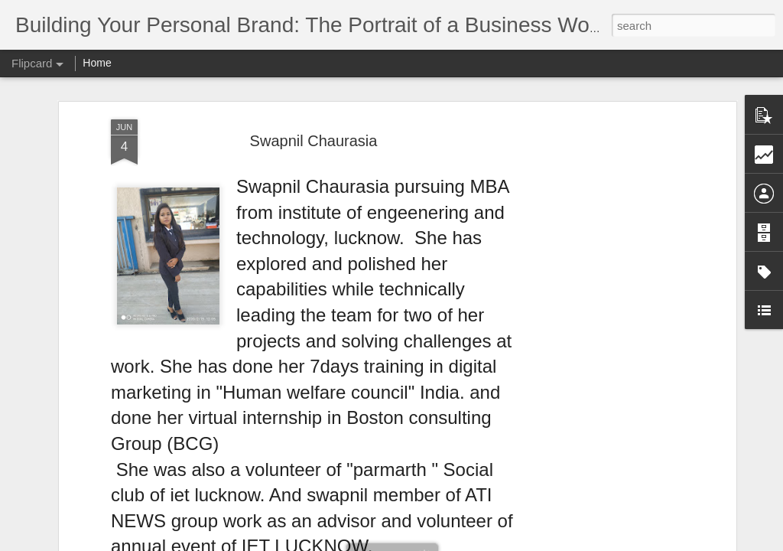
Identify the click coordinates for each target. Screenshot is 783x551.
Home (97, 63)
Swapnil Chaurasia (314, 140)
